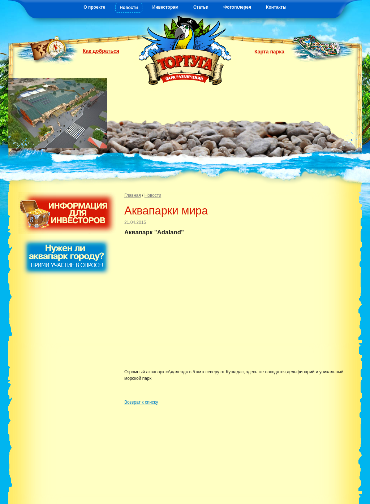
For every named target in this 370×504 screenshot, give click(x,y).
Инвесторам (165, 7)
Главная (132, 195)
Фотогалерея (237, 7)
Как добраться (101, 51)
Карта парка (269, 52)
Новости (129, 7)
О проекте (94, 7)
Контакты (276, 7)
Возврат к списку (141, 402)
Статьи (200, 7)
